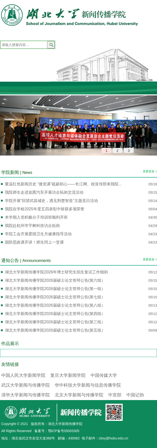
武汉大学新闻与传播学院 (25, 385)
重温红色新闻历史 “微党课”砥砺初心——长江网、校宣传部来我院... (63, 184)
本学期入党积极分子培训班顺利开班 (36, 217)
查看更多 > (150, 171)
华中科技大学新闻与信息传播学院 (88, 385)
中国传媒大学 (104, 375)
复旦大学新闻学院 (68, 375)
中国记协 (135, 394)
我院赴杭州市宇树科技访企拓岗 (32, 226)
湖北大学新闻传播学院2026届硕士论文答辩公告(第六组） (55, 280)
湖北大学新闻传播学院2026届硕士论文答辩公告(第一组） (55, 289)
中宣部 (114, 394)
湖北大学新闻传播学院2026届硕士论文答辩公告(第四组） (55, 314)
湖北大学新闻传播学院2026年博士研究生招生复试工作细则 (56, 272)
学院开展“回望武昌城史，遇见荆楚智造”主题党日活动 (51, 201)
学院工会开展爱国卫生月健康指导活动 (38, 234)
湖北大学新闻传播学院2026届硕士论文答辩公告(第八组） (55, 305)
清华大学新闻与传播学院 (25, 394)
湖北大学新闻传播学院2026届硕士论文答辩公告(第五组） (55, 330)
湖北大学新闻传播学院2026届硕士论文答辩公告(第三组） (55, 322)
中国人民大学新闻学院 (23, 375)
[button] (12, 125)
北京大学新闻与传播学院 (79, 394)
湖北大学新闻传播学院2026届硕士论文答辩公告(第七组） (55, 297)
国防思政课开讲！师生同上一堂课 (34, 242)
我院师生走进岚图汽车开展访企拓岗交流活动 (44, 192)
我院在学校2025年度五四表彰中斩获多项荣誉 (44, 209)
